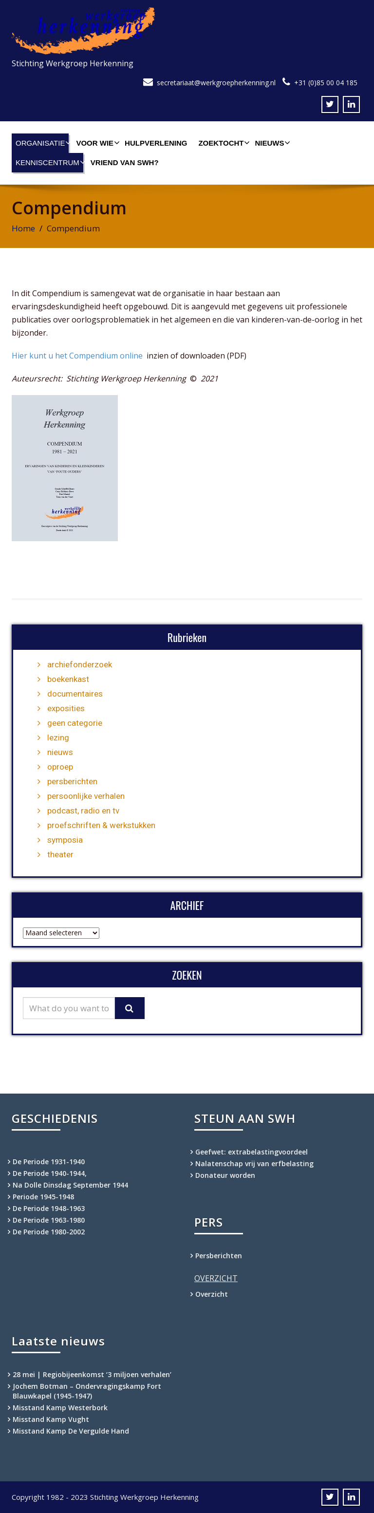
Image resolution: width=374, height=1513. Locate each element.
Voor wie (96, 142)
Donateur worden (225, 1175)
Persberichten (218, 1255)
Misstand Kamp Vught (51, 1419)
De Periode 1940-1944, (50, 1173)
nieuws (60, 752)
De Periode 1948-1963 (49, 1208)
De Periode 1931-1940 (49, 1161)
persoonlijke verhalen (86, 796)
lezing (58, 737)
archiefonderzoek (79, 664)
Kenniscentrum (49, 162)
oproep (60, 767)
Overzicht (211, 1294)
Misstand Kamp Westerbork (60, 1407)
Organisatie (42, 142)
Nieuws (271, 142)
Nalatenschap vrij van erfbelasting (254, 1163)
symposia (65, 840)
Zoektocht (222, 142)
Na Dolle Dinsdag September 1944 (70, 1185)
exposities (66, 708)
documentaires (75, 694)
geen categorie (74, 723)
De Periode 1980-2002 (49, 1231)
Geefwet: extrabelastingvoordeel (251, 1151)
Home (23, 228)
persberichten (72, 781)
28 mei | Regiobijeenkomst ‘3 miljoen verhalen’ (92, 1374)
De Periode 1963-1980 (49, 1220)
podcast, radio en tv (83, 810)
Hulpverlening (156, 143)
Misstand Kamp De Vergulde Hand (71, 1431)
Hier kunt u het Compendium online (78, 355)
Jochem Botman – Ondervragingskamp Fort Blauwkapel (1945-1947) (87, 1390)
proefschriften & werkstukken (101, 825)
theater (60, 854)
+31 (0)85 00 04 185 (325, 82)
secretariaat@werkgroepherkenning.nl (216, 82)
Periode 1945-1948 (43, 1196)
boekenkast (68, 679)
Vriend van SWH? (125, 162)
